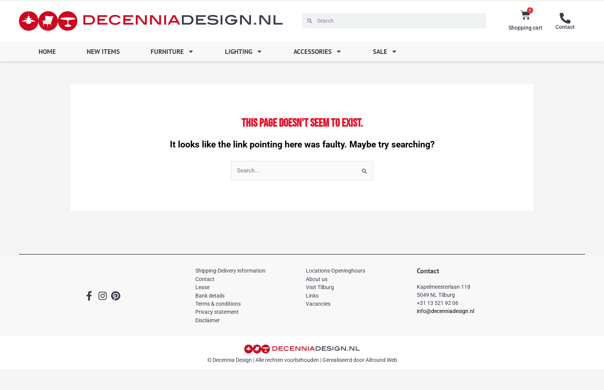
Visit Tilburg (320, 288)
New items (103, 51)
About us (316, 279)
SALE (385, 51)
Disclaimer (207, 320)
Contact (565, 27)
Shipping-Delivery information (230, 271)
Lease (202, 288)
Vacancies (318, 304)
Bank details (210, 296)
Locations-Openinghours (335, 271)
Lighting (244, 51)
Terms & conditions (218, 304)
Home (47, 51)
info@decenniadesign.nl (445, 311)
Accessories (318, 51)
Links (312, 296)
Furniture (172, 51)
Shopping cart (525, 28)
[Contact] (565, 18)
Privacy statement (217, 312)
